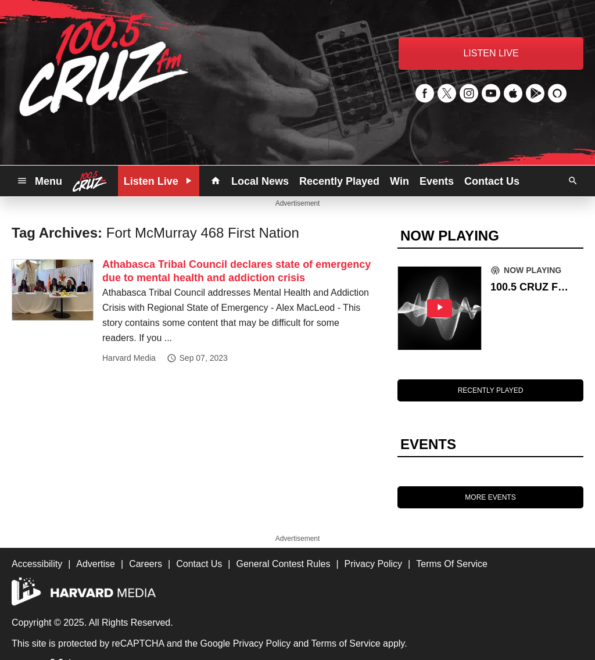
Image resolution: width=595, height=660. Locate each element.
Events (437, 181)
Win (399, 181)
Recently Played (339, 181)
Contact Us (491, 181)
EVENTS (428, 444)
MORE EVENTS (490, 497)
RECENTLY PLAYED (491, 390)
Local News (260, 181)
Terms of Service (346, 643)
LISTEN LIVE (490, 53)
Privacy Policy (262, 643)
